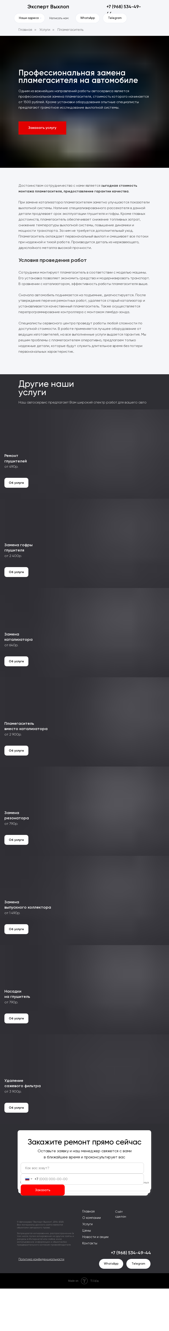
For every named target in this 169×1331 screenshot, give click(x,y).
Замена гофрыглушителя (18, 560)
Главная (25, 29)
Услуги (44, 29)
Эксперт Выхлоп (48, 6)
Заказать (42, 1232)
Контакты (89, 1286)
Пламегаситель (70, 29)
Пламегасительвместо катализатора (26, 750)
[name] (82, 1210)
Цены (86, 1273)
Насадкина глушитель (17, 1033)
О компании (91, 1260)
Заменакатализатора (18, 655)
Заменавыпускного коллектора (27, 939)
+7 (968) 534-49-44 (131, 1295)
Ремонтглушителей (15, 466)
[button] (42, 128)
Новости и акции (95, 1279)
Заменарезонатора (16, 844)
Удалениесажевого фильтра (22, 1128)
